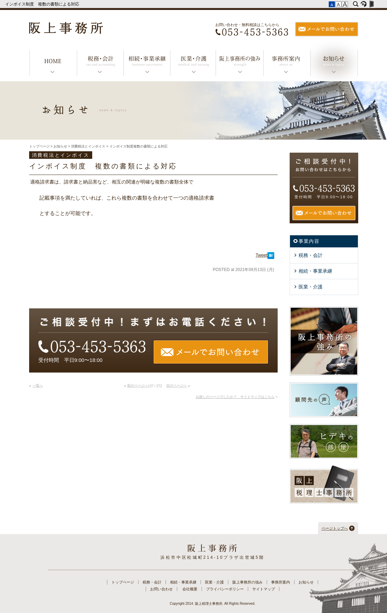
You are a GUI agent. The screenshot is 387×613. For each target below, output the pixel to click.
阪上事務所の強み (239, 64)
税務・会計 (100, 64)
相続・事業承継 (146, 64)
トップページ (53, 64)
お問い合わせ (161, 589)
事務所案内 (286, 64)
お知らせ (334, 64)
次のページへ (176, 385)
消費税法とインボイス (88, 146)
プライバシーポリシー (225, 589)
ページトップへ (335, 528)
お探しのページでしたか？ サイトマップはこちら (235, 397)
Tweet (261, 255)
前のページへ (137, 385)
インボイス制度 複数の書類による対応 (42, 4)
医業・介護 (193, 64)
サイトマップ (263, 589)
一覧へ (38, 385)
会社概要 (189, 589)
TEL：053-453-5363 (252, 33)
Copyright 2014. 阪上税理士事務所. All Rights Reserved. (212, 603)
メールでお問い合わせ (326, 29)
